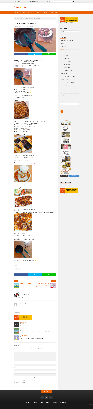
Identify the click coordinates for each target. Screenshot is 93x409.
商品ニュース (63, 79)
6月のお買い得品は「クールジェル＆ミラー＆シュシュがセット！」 (42, 285)
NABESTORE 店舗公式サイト (50, 405)
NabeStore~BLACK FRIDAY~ (35, 1)
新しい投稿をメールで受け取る (20, 382)
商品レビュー (32, 26)
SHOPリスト (39, 12)
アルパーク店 (27, 26)
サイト (15, 372)
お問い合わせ (46, 12)
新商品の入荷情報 (66, 91)
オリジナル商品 (23, 12)
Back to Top (46, 391)
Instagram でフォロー (73, 139)
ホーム (16, 12)
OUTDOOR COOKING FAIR (26, 328)
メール (15, 367)
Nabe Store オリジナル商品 (68, 82)
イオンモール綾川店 (66, 70)
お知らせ (63, 73)
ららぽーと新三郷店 (66, 61)
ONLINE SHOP (54, 12)
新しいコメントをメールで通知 (20, 380)
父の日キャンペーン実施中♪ (26, 283)
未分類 (62, 95)
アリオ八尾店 (65, 64)
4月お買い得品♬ (23, 335)
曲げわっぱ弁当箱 (23, 322)
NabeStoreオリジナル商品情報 (67, 40)
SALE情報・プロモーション (68, 76)
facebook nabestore (65, 146)
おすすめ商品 (65, 85)
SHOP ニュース (22, 26)
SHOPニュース (31, 12)
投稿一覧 (29, 303)
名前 (15, 362)
